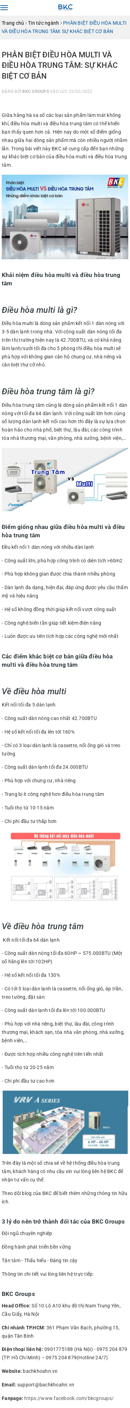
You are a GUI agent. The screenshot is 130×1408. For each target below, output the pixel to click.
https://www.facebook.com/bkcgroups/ (69, 1398)
